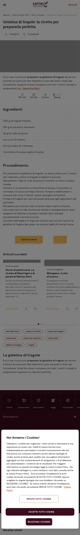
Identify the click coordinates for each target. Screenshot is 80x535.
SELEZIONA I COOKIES (39, 521)
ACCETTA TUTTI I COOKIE (41, 511)
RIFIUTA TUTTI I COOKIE (39, 499)
